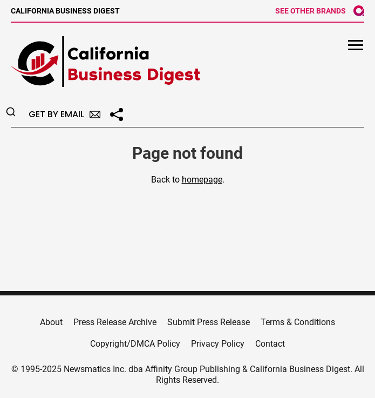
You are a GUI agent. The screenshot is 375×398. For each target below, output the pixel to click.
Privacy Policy (217, 344)
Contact (270, 344)
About (51, 322)
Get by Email (64, 114)
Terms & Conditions (298, 322)
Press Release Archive (114, 322)
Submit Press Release (208, 322)
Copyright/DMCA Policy (135, 344)
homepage (202, 179)
